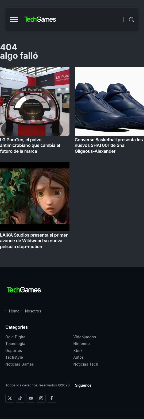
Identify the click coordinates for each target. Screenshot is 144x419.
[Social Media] (9, 398)
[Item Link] (72, 159)
